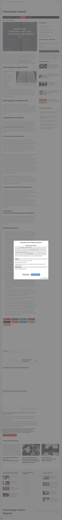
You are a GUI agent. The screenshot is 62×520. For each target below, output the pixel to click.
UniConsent (45, 278)
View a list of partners (34, 249)
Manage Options (30, 253)
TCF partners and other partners (26, 247)
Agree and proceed (35, 274)
